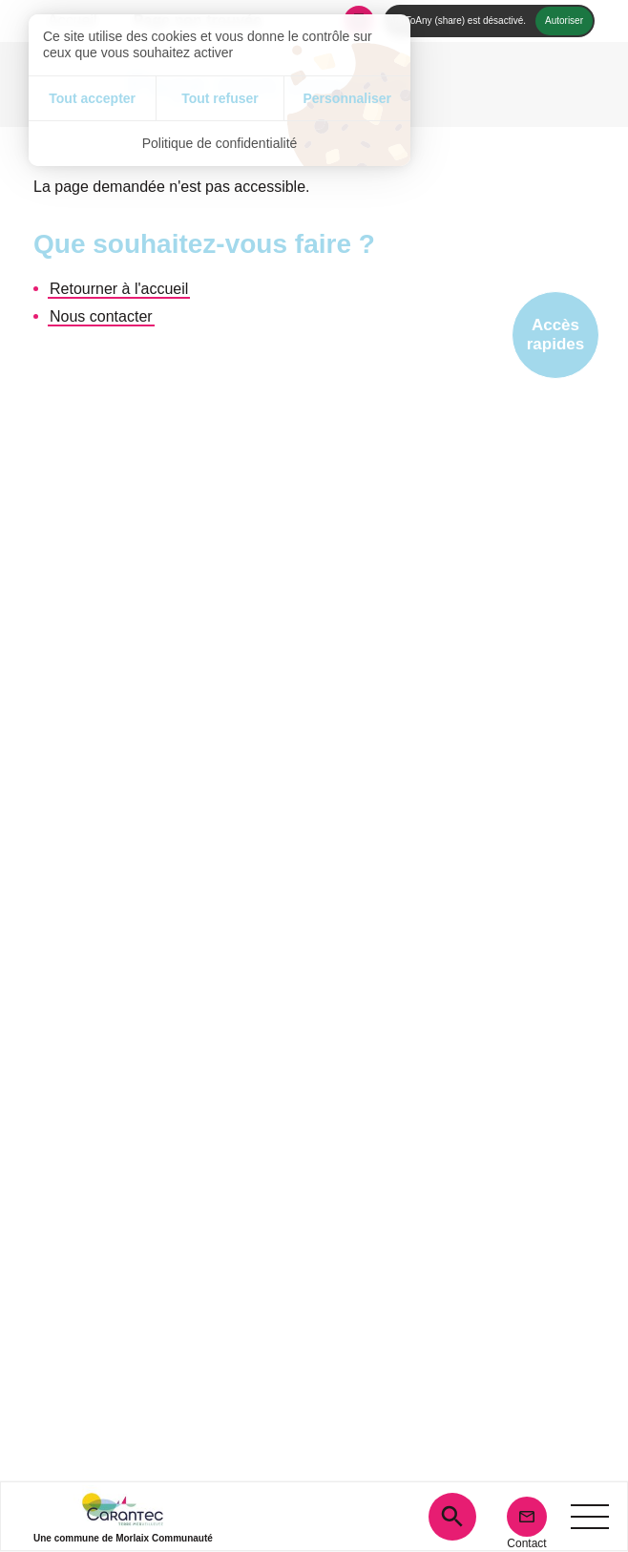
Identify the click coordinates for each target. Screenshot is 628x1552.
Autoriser (564, 20)
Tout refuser (220, 98)
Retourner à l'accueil (119, 289)
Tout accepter (92, 98)
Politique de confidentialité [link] (220, 143)
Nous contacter (101, 316)
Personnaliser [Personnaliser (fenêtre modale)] (347, 98)
